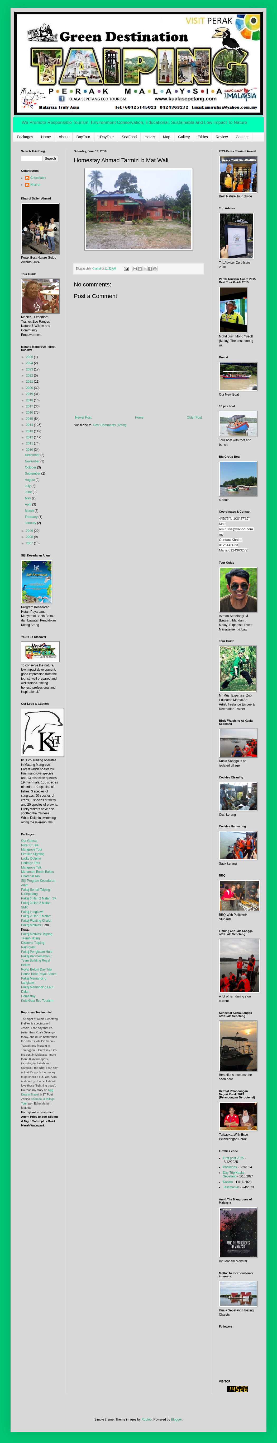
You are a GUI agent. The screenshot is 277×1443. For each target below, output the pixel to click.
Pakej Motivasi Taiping (36, 934)
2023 (30, 369)
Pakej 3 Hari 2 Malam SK (38, 898)
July (28, 486)
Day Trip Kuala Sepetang (233, 1174)
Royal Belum (47, 974)
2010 (30, 450)
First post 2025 (233, 1158)
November (32, 461)
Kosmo (228, 1182)
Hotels (150, 137)
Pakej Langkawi (32, 912)
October (31, 467)
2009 (30, 531)
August (30, 480)
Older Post (194, 417)
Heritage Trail (30, 863)
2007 (30, 543)
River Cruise (30, 845)
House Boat (30, 974)
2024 (30, 363)
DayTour (83, 137)
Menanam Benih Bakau (37, 872)
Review (222, 137)
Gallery (184, 137)
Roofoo (146, 1419)
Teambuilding (30, 938)
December (32, 455)
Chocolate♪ (38, 178)
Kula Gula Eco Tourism (37, 1001)
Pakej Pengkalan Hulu (36, 952)
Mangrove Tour (31, 849)
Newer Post (83, 417)
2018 (30, 400)
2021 (30, 381)
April (28, 504)
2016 (30, 412)
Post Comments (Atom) (109, 425)
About (64, 137)
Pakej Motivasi (31, 925)
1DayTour (106, 137)
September (33, 473)
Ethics (203, 137)
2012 (30, 437)
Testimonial (231, 1187)
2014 (30, 425)
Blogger (176, 1419)
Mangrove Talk (31, 867)
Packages (25, 137)
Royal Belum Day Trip (36, 969)
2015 (30, 419)
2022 (30, 375)
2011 (30, 443)
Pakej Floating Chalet (36, 920)
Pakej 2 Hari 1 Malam (36, 916)
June (28, 492)
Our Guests (29, 841)
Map (166, 137)
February (31, 517)
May (28, 498)
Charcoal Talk (30, 876)
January (31, 523)
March (30, 511)
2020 (30, 388)
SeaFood (129, 137)
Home (46, 137)
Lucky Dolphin (31, 858)
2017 (30, 406)
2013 (30, 431)
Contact (242, 137)
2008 (30, 537)
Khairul (35, 185)
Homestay (28, 996)
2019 (30, 394)
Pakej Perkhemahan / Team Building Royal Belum (36, 960)
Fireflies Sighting (33, 854)
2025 (30, 357)
